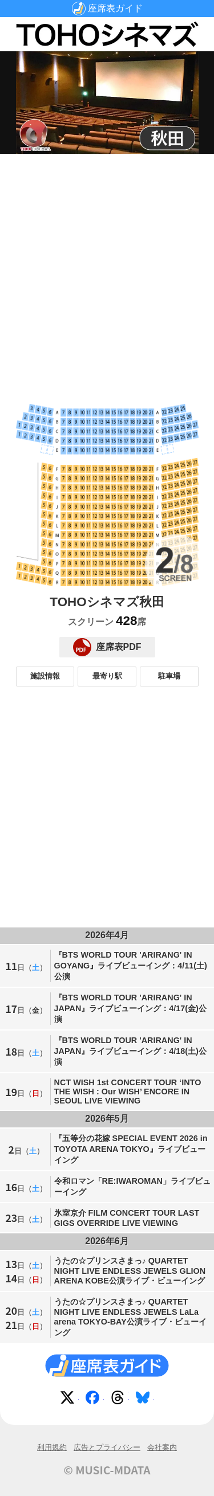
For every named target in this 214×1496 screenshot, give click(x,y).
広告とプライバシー (107, 1447)
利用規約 (52, 1447)
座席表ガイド (115, 8)
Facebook (95, 1400)
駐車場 (169, 676)
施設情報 (45, 676)
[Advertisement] (107, 270)
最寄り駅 (107, 676)
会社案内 (162, 1447)
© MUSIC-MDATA (107, 1470)
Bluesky (145, 1400)
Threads (120, 1400)
